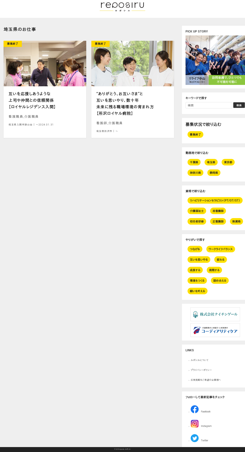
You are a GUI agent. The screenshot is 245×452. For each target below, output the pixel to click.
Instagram (201, 424)
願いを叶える (197, 291)
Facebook (201, 409)
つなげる (195, 249)
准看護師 (218, 211)
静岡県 (214, 173)
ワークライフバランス (221, 249)
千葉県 (194, 162)
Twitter (199, 438)
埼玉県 (211, 162)
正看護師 (218, 221)
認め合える (219, 280)
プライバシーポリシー (201, 369)
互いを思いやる (199, 259)
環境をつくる (197, 280)
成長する (195, 270)
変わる (221, 259)
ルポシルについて (199, 360)
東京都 (228, 162)
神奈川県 (195, 173)
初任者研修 (197, 221)
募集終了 (195, 134)
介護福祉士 (197, 211)
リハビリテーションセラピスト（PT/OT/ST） (215, 200)
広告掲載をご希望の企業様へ (206, 379)
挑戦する (214, 270)
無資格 (236, 221)
